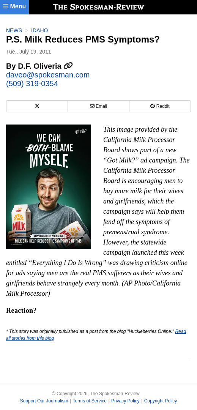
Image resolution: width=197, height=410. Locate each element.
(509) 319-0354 (32, 83)
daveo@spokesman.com (48, 75)
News (14, 30)
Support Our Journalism (44, 401)
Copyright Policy (160, 401)
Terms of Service (89, 401)
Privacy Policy (125, 401)
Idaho (39, 30)
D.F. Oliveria (45, 66)
